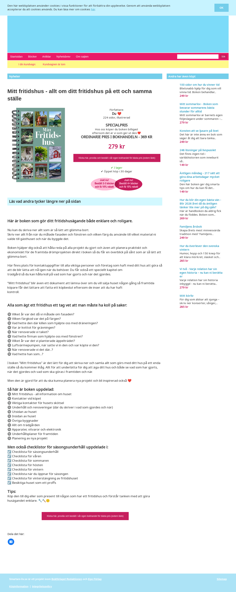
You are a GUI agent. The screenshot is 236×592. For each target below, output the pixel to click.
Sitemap (222, 579)
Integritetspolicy (42, 586)
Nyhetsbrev (63, 56)
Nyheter (14, 76)
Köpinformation (18, 586)
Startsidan (16, 56)
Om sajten (82, 56)
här (93, 9)
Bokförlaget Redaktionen (66, 579)
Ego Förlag (95, 579)
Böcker (32, 56)
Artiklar (46, 56)
